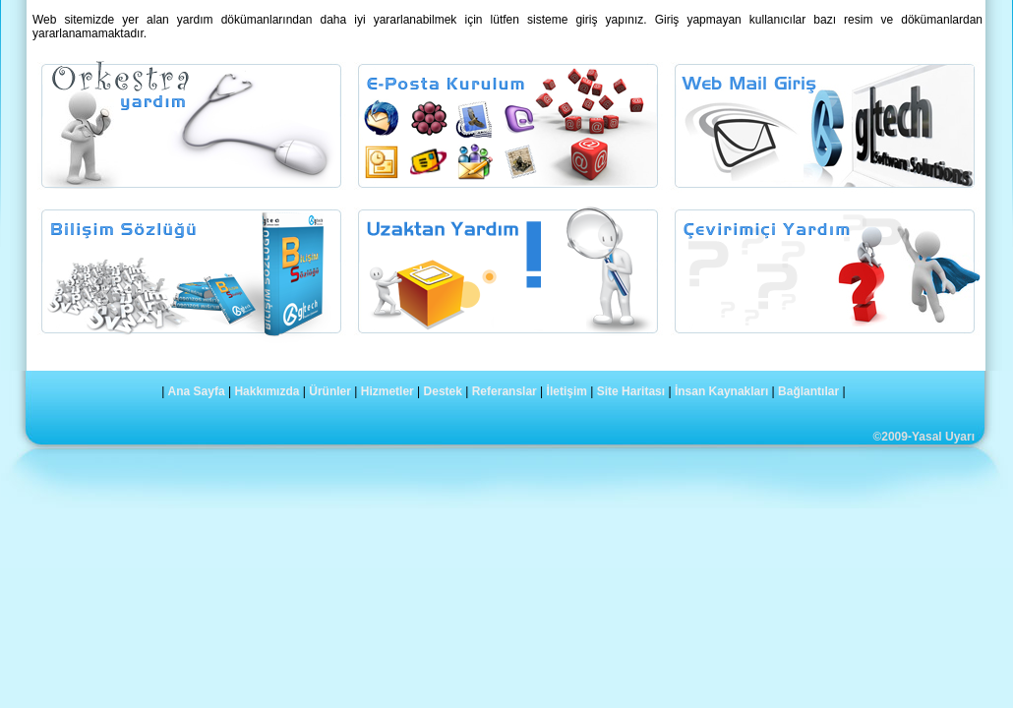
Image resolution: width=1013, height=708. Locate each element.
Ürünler (330, 391)
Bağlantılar (808, 391)
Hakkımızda (266, 391)
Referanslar (504, 391)
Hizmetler (387, 391)
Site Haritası (631, 391)
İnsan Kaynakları (721, 391)
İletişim (567, 391)
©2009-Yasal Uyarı (923, 436)
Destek (443, 391)
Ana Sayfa (196, 391)
